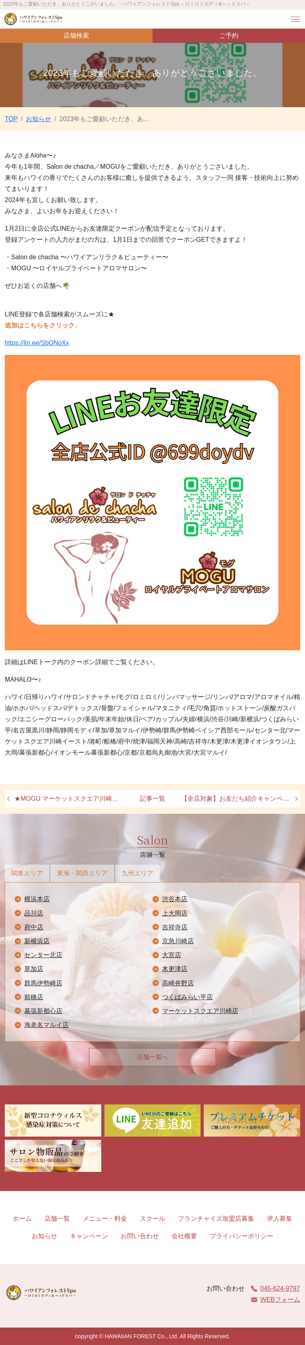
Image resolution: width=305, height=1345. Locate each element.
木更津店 (174, 968)
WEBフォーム (275, 1299)
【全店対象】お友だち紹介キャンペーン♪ (237, 798)
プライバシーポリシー (241, 1236)
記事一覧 (152, 798)
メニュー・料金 (105, 1218)
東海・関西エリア (82, 873)
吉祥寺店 (174, 927)
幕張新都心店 (43, 1011)
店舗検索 (76, 35)
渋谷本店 (174, 899)
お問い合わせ (140, 1236)
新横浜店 (37, 941)
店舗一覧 (57, 1218)
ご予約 (228, 35)
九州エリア (137, 873)
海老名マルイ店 (46, 1024)
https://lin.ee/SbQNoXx (37, 342)
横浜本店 (37, 899)
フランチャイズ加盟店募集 (216, 1218)
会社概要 (184, 1236)
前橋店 (33, 997)
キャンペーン (89, 1236)
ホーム (22, 1218)
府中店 (33, 927)
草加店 (33, 968)
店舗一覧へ (152, 1057)
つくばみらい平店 (187, 997)
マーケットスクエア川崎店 (200, 1011)
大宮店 (171, 955)
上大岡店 (174, 913)
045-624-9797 (275, 1288)
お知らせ (44, 1236)
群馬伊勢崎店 (43, 983)
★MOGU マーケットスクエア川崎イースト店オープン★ (70, 798)
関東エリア (27, 873)
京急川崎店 (178, 941)
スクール (152, 1218)
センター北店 (43, 955)
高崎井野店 (178, 983)
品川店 (33, 913)
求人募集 (279, 1218)
